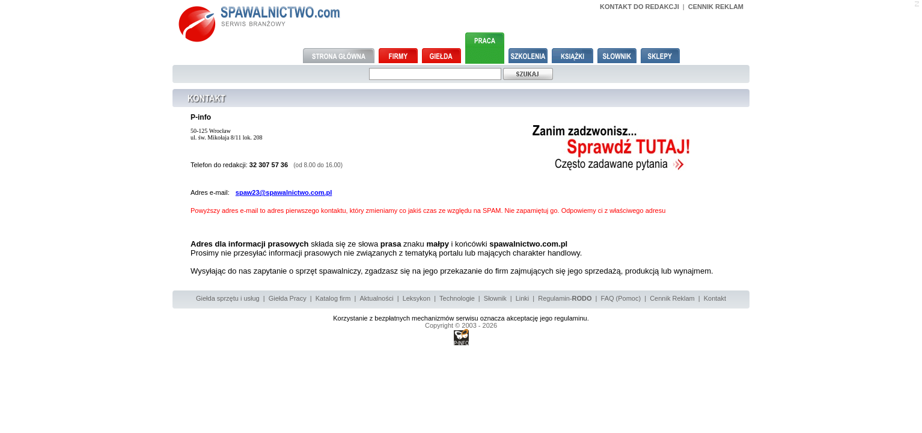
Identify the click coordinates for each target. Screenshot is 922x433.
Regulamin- (564, 298)
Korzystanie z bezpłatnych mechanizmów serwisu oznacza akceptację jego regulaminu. (461, 318)
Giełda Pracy (288, 298)
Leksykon (416, 298)
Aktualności (376, 298)
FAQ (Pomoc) (621, 298)
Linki (523, 298)
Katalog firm (333, 298)
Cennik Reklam (672, 298)
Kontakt (715, 298)
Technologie (457, 298)
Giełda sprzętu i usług (228, 298)
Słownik (495, 298)
